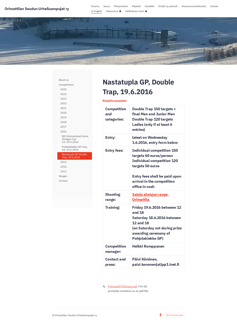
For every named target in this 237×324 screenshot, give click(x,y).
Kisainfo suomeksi (114, 100)
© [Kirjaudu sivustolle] (53, 315)
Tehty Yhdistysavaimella (174, 315)
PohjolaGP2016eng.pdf (122, 286)
